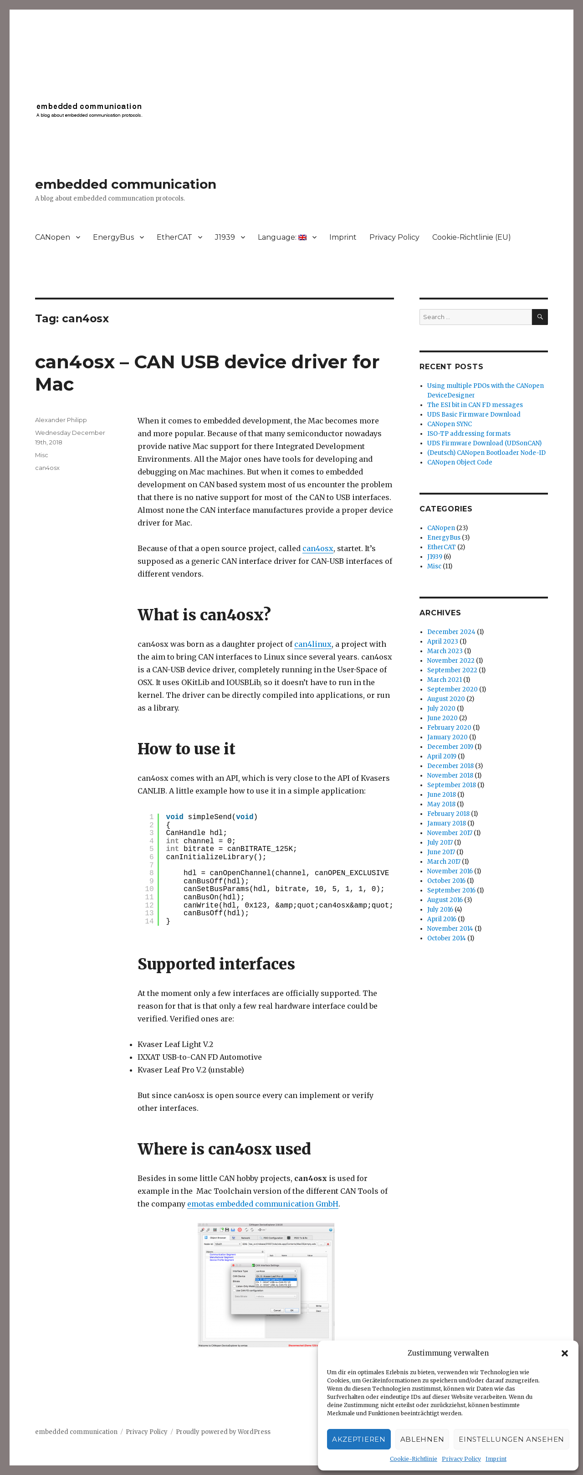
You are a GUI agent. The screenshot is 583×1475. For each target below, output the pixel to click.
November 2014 (450, 929)
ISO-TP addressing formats (469, 434)
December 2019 (450, 747)
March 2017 (443, 862)
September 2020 (452, 689)
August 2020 (446, 699)
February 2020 (449, 728)
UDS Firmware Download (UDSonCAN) (484, 443)
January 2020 (447, 737)
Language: (282, 237)
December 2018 (450, 766)
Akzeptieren (359, 1439)
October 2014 (446, 938)
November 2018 (450, 775)
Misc (41, 455)
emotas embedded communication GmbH (262, 1203)
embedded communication (125, 184)
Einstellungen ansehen (511, 1439)
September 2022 (452, 670)
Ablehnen (422, 1439)
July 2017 (440, 842)
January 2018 (446, 823)
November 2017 (449, 833)
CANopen (52, 237)
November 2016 (450, 871)
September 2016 (451, 890)
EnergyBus (113, 237)
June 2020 (442, 718)
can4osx (317, 548)
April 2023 (442, 641)
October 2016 (446, 881)
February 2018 (448, 814)
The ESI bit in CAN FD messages (475, 405)
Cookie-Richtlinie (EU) (471, 237)
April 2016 (441, 919)
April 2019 (441, 756)
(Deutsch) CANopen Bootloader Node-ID (486, 453)
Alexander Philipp (61, 419)
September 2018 (451, 785)
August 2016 (445, 900)
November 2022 (451, 661)
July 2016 (440, 909)
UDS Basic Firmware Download (474, 414)
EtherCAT (174, 237)
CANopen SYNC (449, 424)
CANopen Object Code (459, 462)
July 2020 (441, 708)
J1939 (225, 237)
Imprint (496, 1458)
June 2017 (441, 852)
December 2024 (451, 632)
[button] (564, 1353)
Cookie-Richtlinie (413, 1458)
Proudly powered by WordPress (223, 1432)
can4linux (313, 644)
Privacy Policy (461, 1458)
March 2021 (444, 680)
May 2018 (441, 804)
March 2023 (445, 651)
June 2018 (441, 795)
